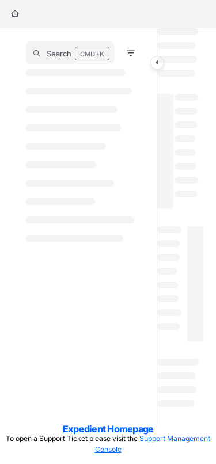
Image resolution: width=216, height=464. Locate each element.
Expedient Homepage (108, 429)
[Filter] (131, 53)
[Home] (15, 14)
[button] (70, 52)
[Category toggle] (157, 63)
